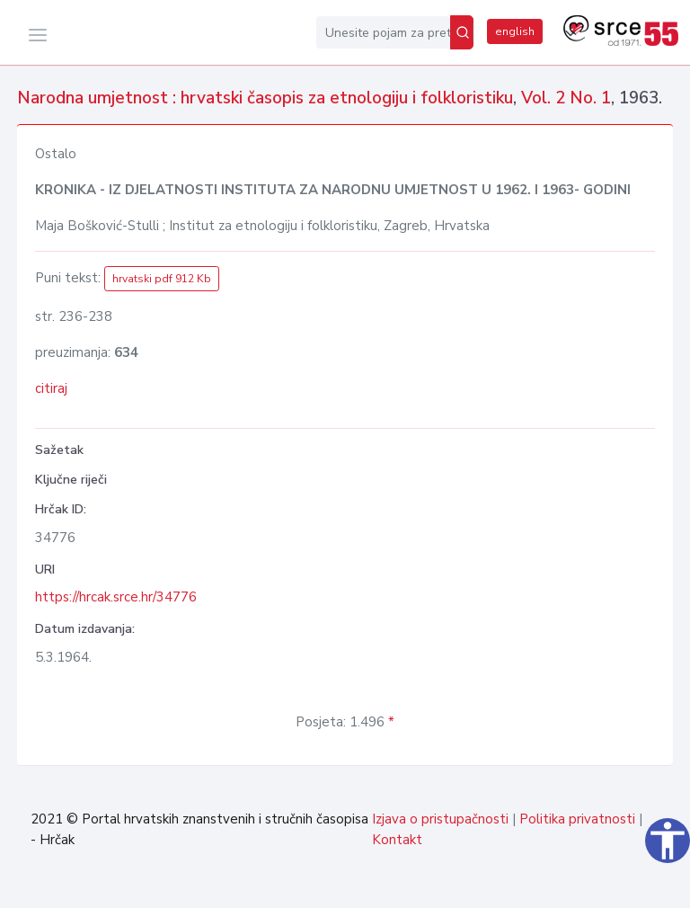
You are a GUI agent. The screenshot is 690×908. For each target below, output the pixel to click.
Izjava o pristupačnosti (440, 819)
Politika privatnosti (577, 819)
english (515, 31)
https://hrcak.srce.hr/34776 (116, 597)
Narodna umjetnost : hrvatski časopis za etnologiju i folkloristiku (265, 98)
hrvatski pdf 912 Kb (161, 279)
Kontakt (397, 840)
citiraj (51, 388)
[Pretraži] (461, 32)
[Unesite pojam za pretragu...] (383, 32)
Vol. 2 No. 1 (566, 98)
